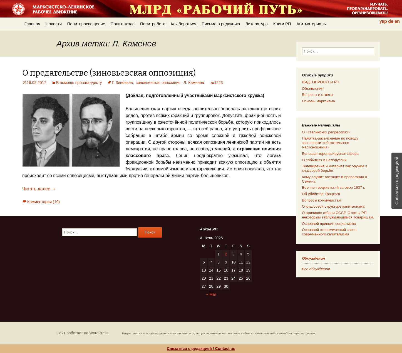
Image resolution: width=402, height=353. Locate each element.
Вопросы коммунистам (321, 200)
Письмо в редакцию (221, 23)
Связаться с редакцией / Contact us (201, 348)
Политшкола (123, 23)
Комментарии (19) (43, 202)
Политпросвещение (86, 23)
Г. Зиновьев (122, 82)
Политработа (152, 23)
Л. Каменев (193, 82)
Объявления (312, 88)
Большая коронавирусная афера (330, 153)
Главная (32, 23)
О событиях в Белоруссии (324, 160)
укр (383, 21)
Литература (256, 23)
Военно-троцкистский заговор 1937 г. (333, 187)
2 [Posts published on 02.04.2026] (226, 254)
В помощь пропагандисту (79, 82)
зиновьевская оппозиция (158, 82)
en (397, 21)
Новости (54, 23)
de (390, 21)
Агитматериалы (311, 23)
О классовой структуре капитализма (333, 206)
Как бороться (183, 23)
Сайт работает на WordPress (82, 333)
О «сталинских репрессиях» (326, 132)
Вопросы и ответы (317, 95)
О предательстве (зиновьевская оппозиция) (109, 73)
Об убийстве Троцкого (321, 194)
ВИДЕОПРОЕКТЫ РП (320, 82)
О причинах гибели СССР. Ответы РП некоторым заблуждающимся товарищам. (338, 215)
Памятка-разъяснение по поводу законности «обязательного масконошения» (330, 142)
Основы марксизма (318, 101)
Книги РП (282, 23)
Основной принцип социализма (329, 224)
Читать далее (39, 189)
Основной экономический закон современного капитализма (329, 232)
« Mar (211, 294)
